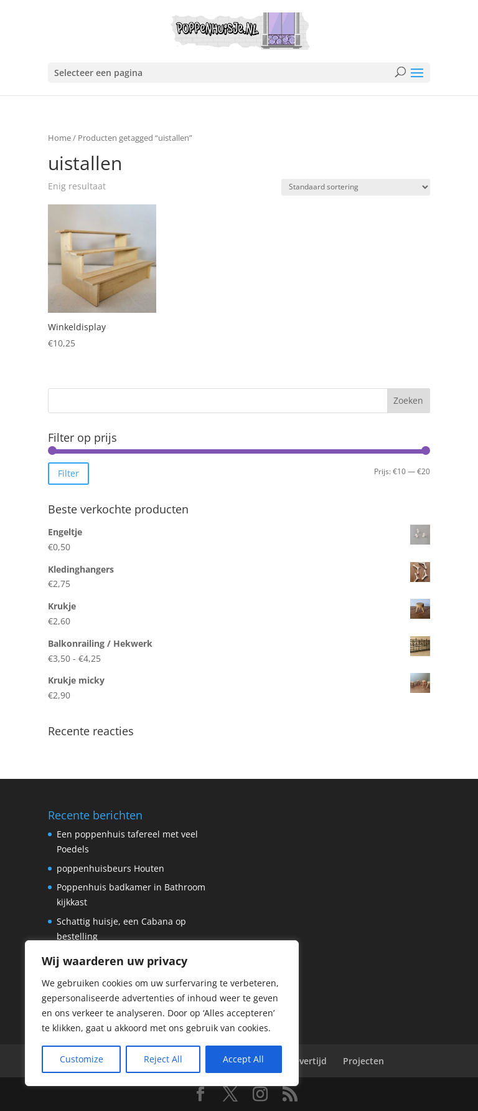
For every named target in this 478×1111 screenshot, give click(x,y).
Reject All (163, 1059)
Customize (81, 1059)
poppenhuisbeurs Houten (110, 868)
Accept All (243, 1059)
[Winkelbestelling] (355, 187)
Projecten (363, 1061)
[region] (162, 1013)
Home (59, 137)
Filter (68, 473)
